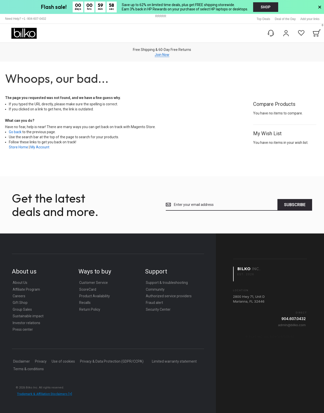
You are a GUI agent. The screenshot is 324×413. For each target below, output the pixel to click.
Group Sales (22, 309)
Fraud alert (154, 303)
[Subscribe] (294, 205)
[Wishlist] (301, 33)
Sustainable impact (28, 316)
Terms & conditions (28, 369)
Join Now (162, 55)
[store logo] (24, 33)
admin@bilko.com (292, 325)
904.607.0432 (293, 319)
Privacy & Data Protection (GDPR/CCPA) (112, 361)
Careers (19, 296)
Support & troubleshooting (167, 283)
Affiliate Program (26, 289)
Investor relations (26, 323)
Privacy (41, 361)
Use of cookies (63, 361)
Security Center (158, 309)
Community (155, 289)
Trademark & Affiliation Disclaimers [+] (44, 394)
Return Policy (89, 309)
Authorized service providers (169, 296)
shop (266, 7)
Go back (15, 132)
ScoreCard (87, 289)
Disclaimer (21, 361)
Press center (23, 329)
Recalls (85, 303)
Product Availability (94, 296)
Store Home (18, 147)
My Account (39, 147)
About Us (20, 283)
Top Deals (263, 19)
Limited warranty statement (174, 361)
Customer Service (93, 283)
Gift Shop (20, 303)
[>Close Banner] (319, 7)
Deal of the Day (285, 19)
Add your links (309, 19)
